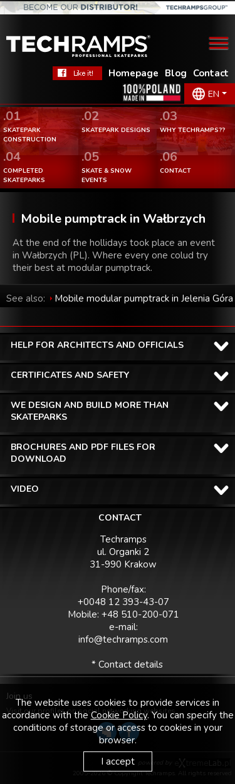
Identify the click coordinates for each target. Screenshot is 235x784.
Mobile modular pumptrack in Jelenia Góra (144, 298)
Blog (176, 73)
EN (213, 94)
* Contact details (127, 664)
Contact (211, 73)
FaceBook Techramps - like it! (77, 73)
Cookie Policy (119, 715)
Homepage (133, 73)
